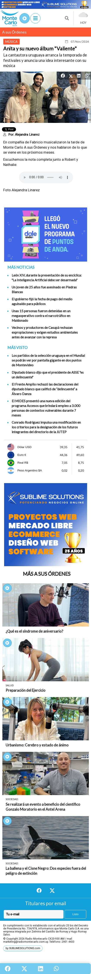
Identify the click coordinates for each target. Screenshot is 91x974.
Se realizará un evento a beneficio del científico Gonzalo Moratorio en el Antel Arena (43, 807)
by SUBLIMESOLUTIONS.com (23, 948)
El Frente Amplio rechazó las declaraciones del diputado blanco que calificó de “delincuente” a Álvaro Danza (45, 389)
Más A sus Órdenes (46, 574)
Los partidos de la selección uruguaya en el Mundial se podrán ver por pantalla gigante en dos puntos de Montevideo (48, 360)
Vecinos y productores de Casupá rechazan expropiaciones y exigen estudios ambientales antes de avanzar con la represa (45, 332)
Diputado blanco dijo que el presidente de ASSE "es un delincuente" (48, 374)
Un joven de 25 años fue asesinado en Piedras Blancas (44, 289)
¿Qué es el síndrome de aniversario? (34, 631)
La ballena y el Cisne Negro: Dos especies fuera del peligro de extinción (46, 871)
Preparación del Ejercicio (25, 690)
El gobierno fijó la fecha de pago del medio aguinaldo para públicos (42, 301)
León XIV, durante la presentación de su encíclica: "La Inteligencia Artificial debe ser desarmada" (47, 277)
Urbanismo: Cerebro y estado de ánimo (37, 745)
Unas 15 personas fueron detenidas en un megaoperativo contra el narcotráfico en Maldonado (41, 315)
